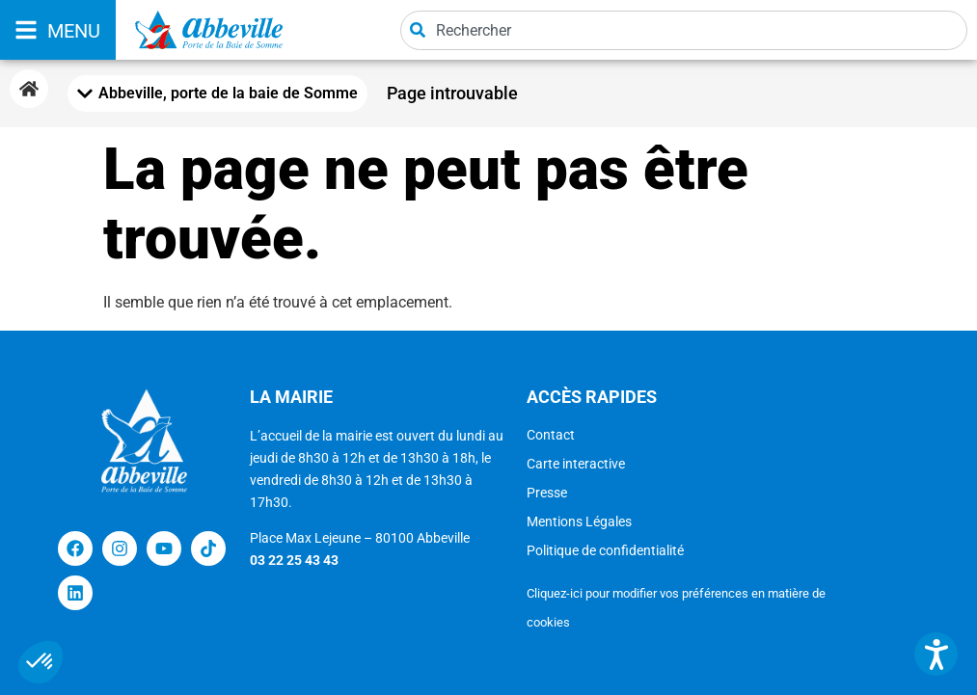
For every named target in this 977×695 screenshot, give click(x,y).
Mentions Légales (579, 521)
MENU (73, 30)
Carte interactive (576, 463)
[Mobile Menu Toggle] (217, 93)
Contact (551, 434)
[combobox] (683, 30)
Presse (547, 492)
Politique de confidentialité (605, 550)
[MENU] (26, 29)
